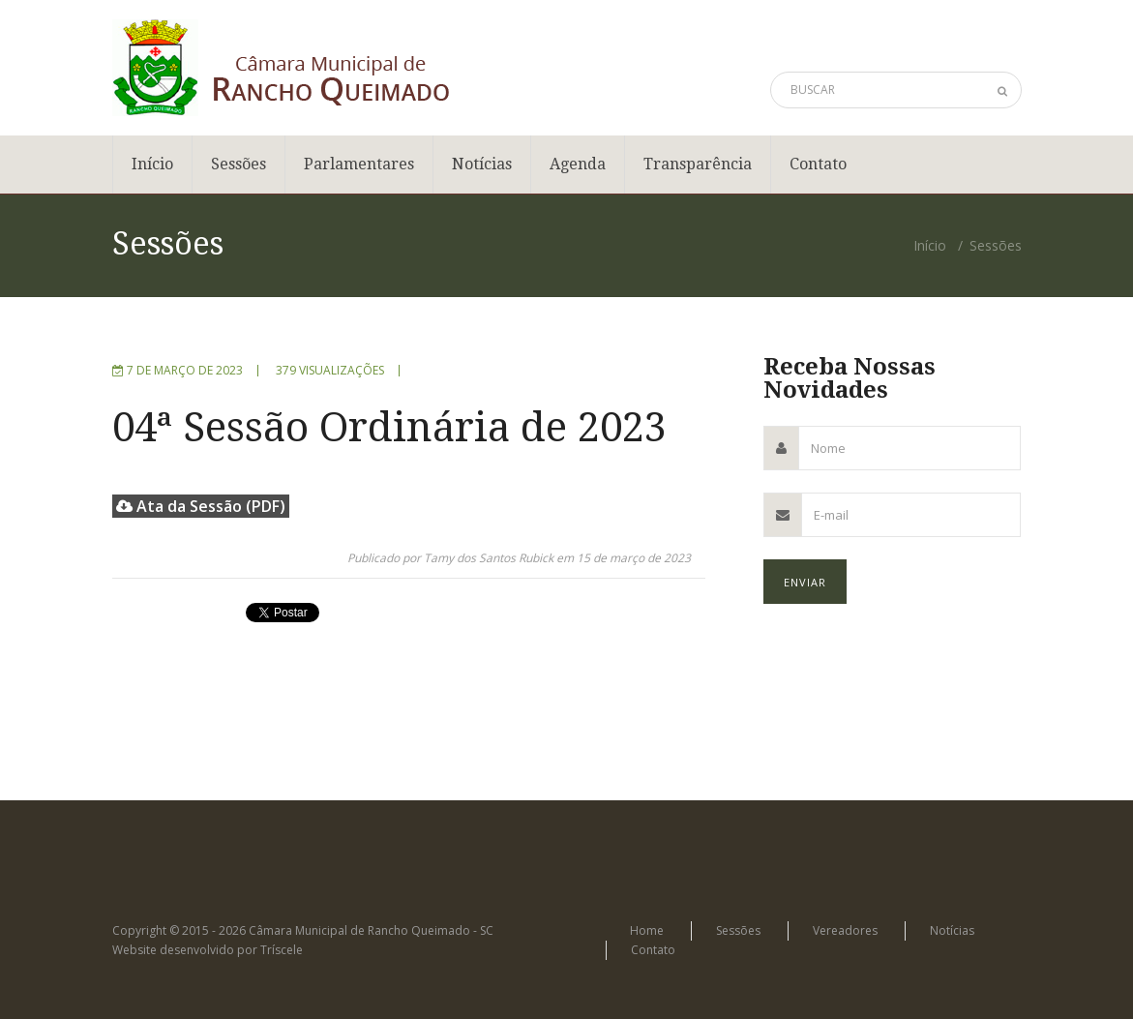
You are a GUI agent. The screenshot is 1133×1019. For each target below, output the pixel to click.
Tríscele (281, 950)
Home (647, 930)
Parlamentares (359, 164)
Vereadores (845, 930)
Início (152, 164)
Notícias (482, 164)
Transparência (697, 164)
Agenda (578, 164)
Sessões (238, 164)
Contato (818, 164)
